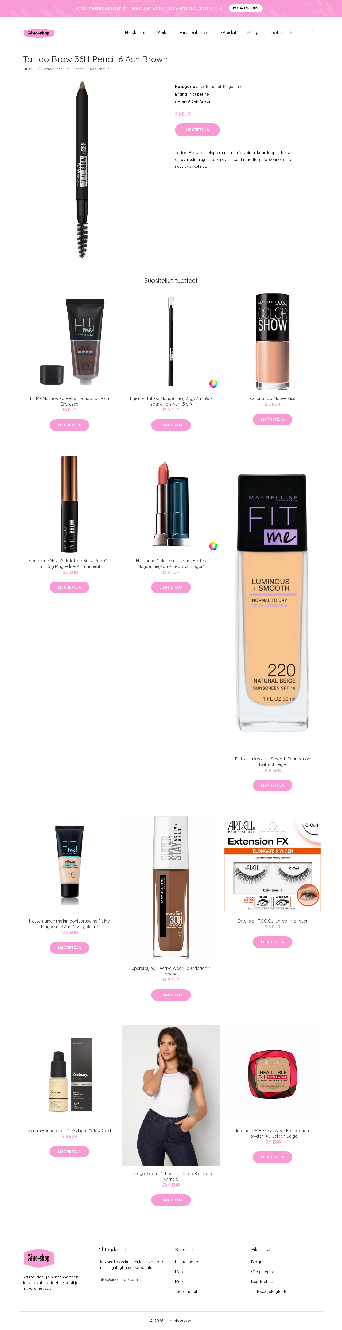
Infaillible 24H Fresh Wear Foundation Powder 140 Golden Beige (272, 1133)
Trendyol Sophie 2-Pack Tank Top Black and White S (171, 1176)
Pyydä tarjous (245, 8)
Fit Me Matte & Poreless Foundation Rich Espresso (69, 401)
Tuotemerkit (282, 32)
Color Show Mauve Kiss (272, 398)
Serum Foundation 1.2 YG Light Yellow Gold (69, 1130)
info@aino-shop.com (118, 1279)
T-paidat (226, 32)
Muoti (180, 1281)
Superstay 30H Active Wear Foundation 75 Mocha (171, 971)
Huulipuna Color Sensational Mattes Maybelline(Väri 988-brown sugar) (171, 563)
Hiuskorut (135, 32)
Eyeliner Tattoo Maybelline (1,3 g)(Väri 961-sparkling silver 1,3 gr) (171, 401)
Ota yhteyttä (262, 1271)
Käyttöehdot (263, 1281)
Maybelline (233, 86)
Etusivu (29, 69)
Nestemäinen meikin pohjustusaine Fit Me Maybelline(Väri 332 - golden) (69, 923)
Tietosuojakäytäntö (269, 1291)
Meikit (162, 32)
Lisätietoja (197, 129)
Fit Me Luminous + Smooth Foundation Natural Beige (272, 761)
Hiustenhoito (193, 32)
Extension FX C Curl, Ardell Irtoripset (273, 921)
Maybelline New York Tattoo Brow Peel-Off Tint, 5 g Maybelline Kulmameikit (69, 563)
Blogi (252, 32)
